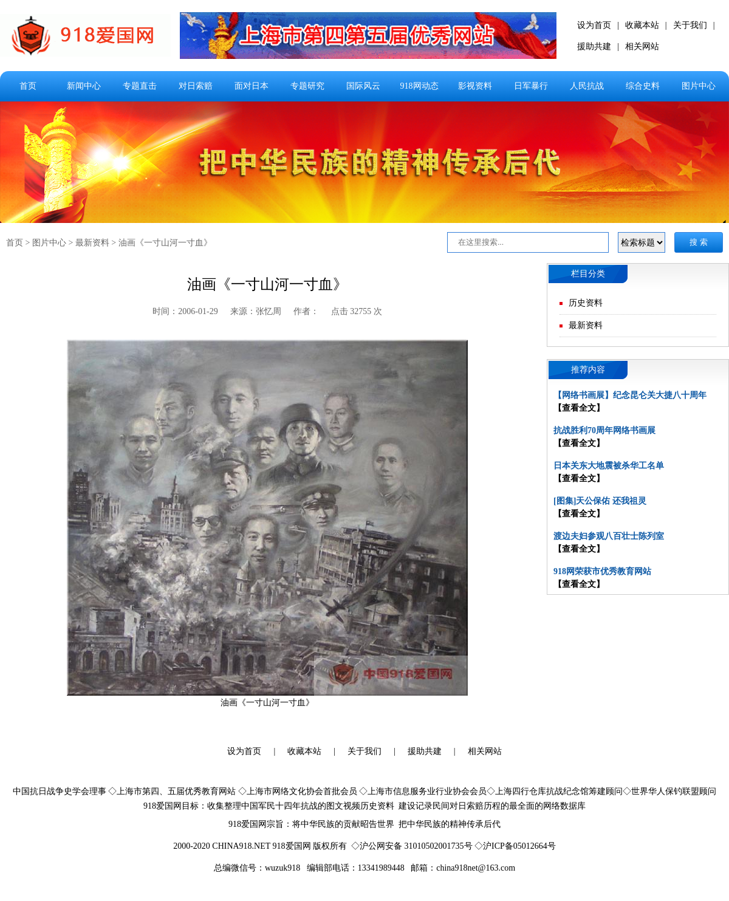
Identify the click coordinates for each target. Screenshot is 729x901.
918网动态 (419, 86)
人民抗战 (587, 86)
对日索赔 (196, 86)
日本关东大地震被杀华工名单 (608, 465)
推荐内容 (588, 369)
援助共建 (594, 46)
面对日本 (251, 86)
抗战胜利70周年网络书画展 (604, 430)
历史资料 (586, 302)
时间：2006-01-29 (184, 311)
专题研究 (307, 86)
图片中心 (699, 86)
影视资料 (475, 86)
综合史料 (643, 86)
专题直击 (140, 86)
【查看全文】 (578, 408)
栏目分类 (588, 273)
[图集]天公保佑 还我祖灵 (599, 500)
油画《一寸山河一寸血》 (165, 242)
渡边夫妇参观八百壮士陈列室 (608, 536)
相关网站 (642, 46)
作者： (306, 311)
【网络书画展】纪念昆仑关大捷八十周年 (630, 395)
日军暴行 (531, 86)
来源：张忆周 (255, 311)
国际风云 (363, 86)
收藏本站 (642, 25)
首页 (27, 86)
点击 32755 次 (356, 311)
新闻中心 (84, 86)
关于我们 (690, 25)
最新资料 (92, 242)
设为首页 (594, 25)
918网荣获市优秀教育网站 (602, 571)
